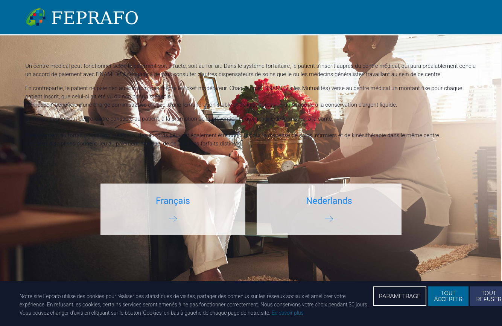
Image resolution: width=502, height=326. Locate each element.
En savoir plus (288, 313)
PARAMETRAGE (400, 296)
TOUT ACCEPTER (448, 296)
